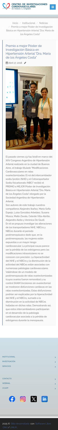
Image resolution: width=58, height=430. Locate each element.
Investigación (8, 361)
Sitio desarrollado (20, 423)
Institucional (28, 23)
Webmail (6, 383)
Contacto (7, 379)
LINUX (13, 427)
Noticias (43, 23)
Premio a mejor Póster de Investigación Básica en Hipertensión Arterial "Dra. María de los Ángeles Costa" (30, 30)
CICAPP (5, 388)
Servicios (6, 366)
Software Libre (43, 423)
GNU (5, 427)
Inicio (15, 23)
